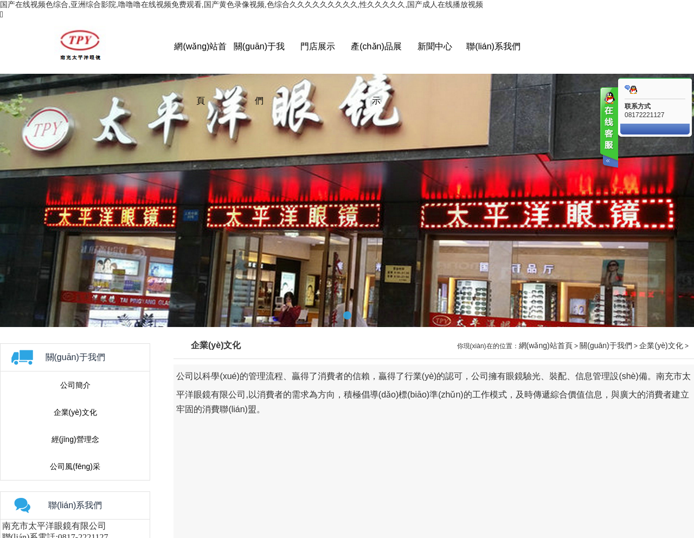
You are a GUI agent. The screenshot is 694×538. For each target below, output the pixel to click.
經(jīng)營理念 (75, 439)
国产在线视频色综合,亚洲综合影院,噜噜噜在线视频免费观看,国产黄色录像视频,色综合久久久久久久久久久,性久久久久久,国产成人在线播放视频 (241, 4)
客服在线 (608, 129)
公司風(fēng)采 (75, 466)
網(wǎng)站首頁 (546, 345)
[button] (347, 315)
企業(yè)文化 (75, 412)
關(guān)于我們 (606, 345)
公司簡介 (75, 385)
